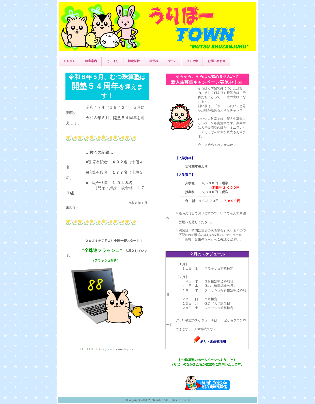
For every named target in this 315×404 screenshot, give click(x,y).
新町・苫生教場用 (210, 341)
